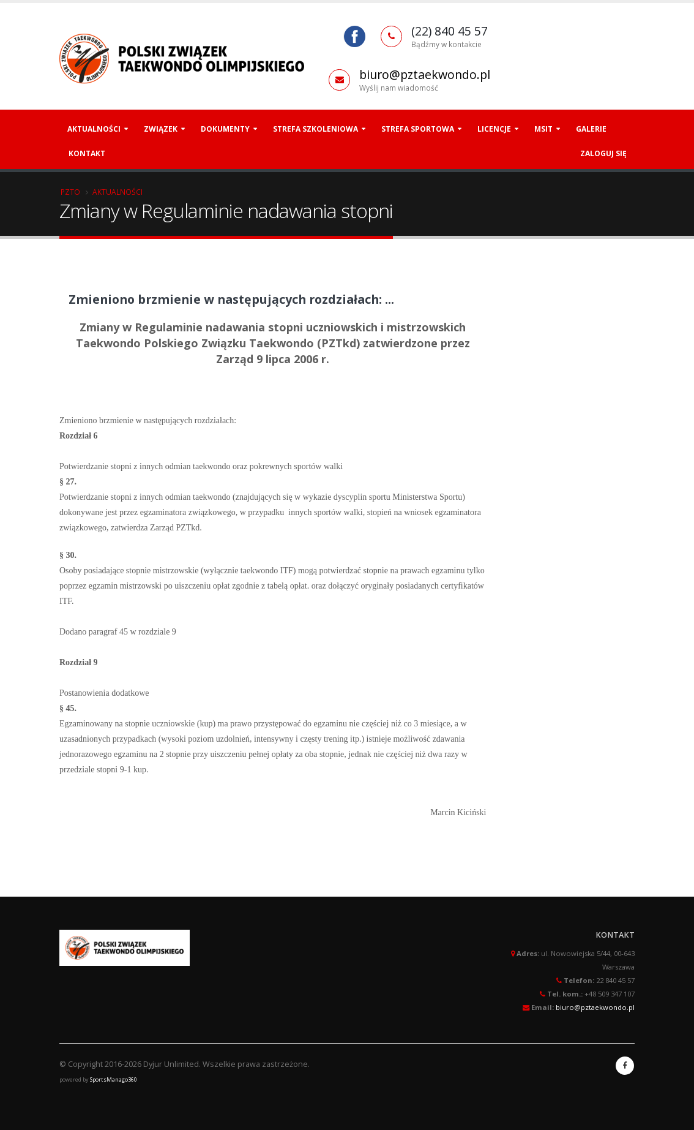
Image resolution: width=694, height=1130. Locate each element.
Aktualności (94, 129)
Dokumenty (225, 129)
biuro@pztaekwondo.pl (424, 74)
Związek (160, 129)
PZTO (70, 192)
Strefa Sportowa (417, 129)
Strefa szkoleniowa (315, 129)
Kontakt (87, 153)
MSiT (543, 129)
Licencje (494, 129)
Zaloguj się (603, 153)
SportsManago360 (113, 1079)
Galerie (591, 129)
